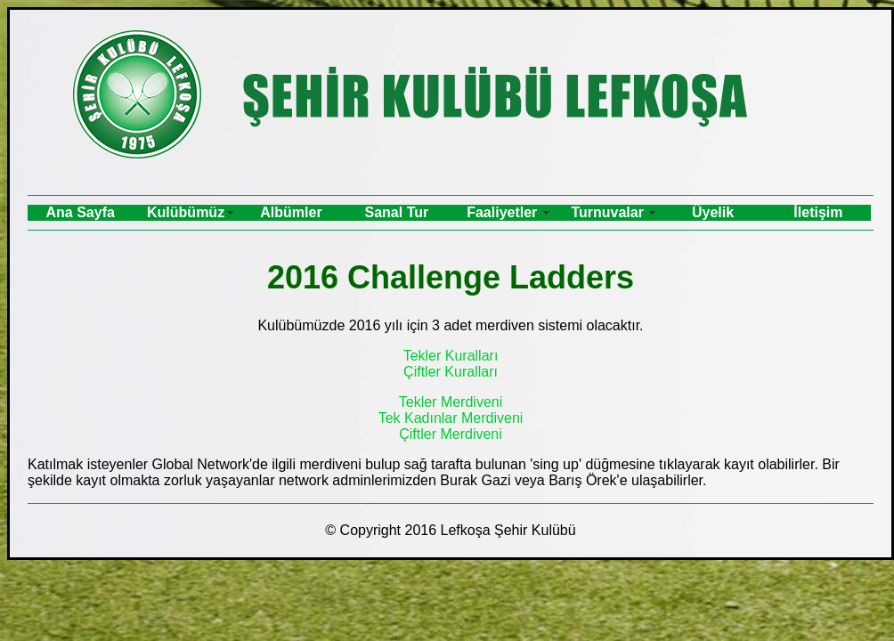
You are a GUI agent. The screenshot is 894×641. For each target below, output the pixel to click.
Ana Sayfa (80, 212)
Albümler (290, 212)
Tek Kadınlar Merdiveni (451, 418)
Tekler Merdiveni (450, 402)
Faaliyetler (502, 212)
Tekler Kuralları (451, 355)
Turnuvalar (607, 212)
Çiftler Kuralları (450, 371)
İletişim (817, 212)
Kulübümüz (185, 212)
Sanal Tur (397, 212)
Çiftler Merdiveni (450, 434)
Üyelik (713, 212)
